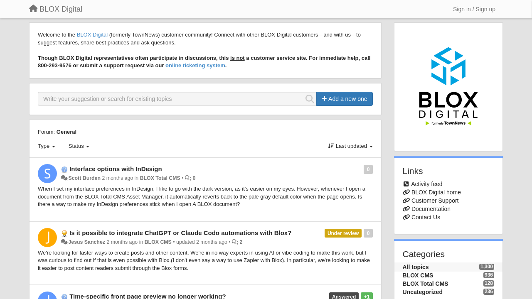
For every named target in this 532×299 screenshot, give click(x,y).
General (66, 132)
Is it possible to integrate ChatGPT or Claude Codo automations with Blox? (180, 232)
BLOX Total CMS (160, 178)
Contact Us (425, 217)
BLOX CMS (158, 242)
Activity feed (426, 184)
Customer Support (435, 200)
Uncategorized (423, 292)
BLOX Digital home (436, 192)
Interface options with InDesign (115, 168)
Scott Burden (84, 178)
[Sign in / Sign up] (474, 9)
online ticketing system (195, 65)
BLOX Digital (92, 35)
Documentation (431, 209)
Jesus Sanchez (86, 242)
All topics (416, 267)
